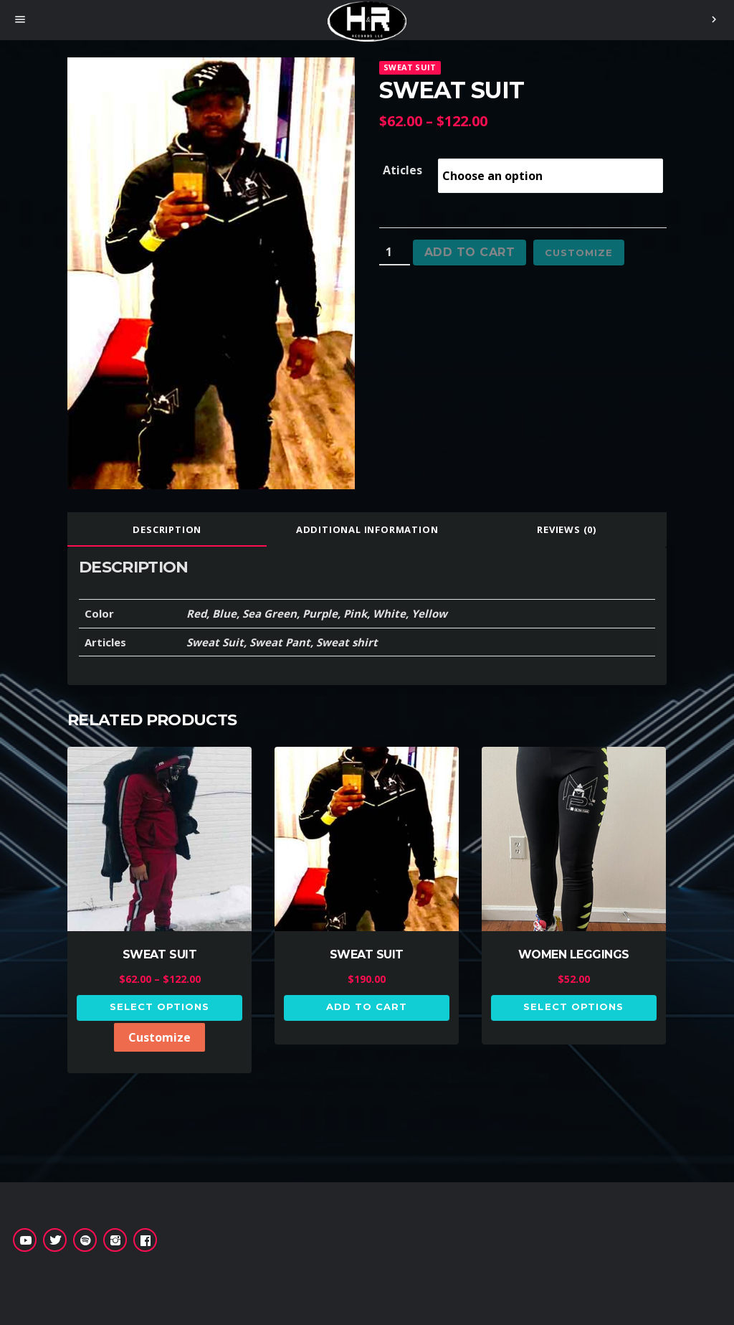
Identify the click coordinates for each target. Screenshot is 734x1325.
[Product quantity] (394, 252)
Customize (579, 252)
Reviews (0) (566, 529)
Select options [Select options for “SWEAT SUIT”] (160, 1006)
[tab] (167, 529)
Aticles (402, 170)
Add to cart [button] (366, 1006)
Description (167, 529)
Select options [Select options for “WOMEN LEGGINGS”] (573, 1006)
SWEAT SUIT (409, 67)
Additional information (367, 529)
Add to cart (469, 252)
